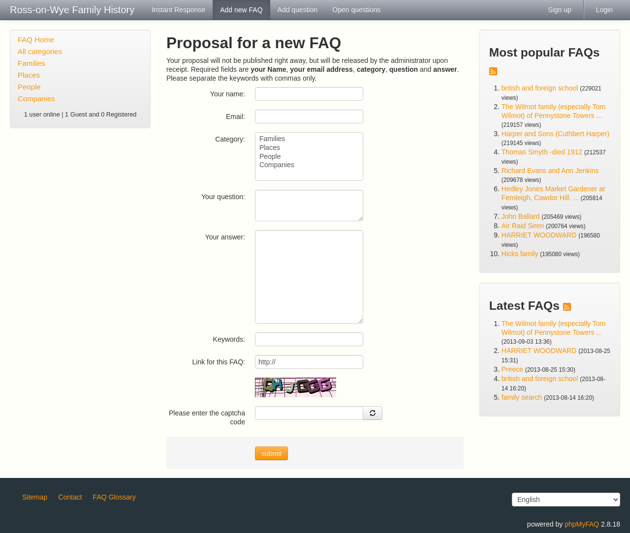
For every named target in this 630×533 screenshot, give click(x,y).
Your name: (227, 94)
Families (31, 63)
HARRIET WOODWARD (539, 235)
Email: (235, 116)
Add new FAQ (241, 10)
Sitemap (34, 497)
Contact (70, 497)
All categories (40, 51)
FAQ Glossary (114, 497)
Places (29, 75)
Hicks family (521, 254)
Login (604, 10)
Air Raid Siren (523, 226)
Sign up (559, 10)
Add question (298, 10)
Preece (512, 369)
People (29, 87)
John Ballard (521, 216)
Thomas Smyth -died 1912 (542, 152)
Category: (230, 139)
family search (523, 397)
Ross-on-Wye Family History (72, 9)
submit (271, 453)
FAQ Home (36, 39)
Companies (36, 98)
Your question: (223, 197)
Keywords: (229, 339)
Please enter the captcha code (207, 417)
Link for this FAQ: (218, 362)
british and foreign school (540, 88)
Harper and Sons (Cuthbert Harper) (555, 134)
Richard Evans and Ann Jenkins (550, 171)
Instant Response (178, 10)
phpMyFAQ (582, 524)
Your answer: (225, 237)
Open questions (356, 10)
